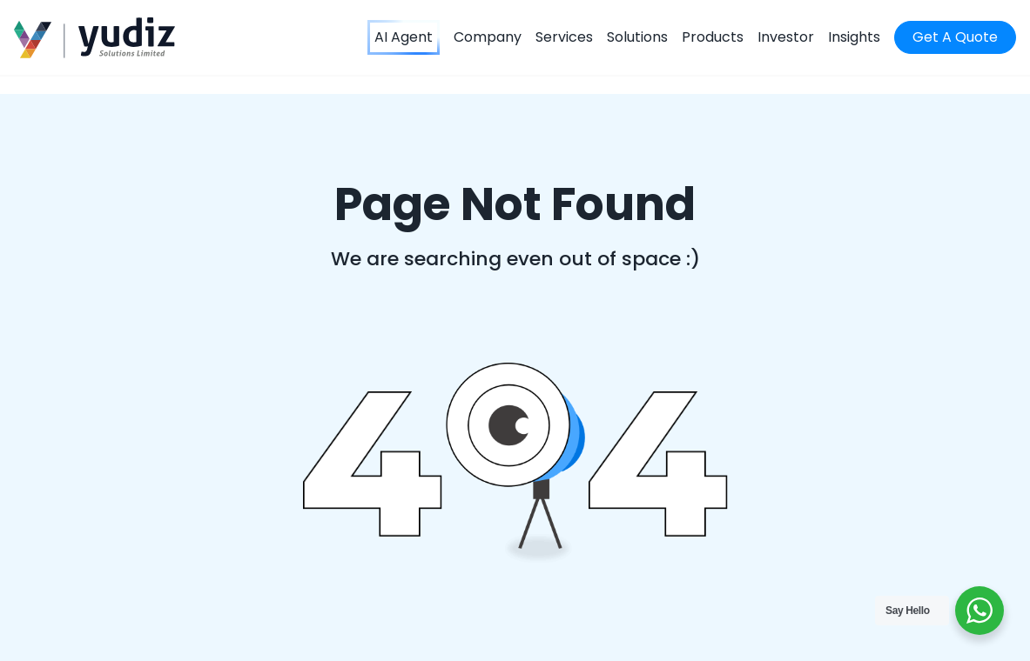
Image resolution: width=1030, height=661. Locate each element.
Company (488, 37)
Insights (854, 37)
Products (713, 37)
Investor (785, 37)
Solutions (637, 37)
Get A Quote (955, 37)
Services (564, 37)
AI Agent (403, 37)
